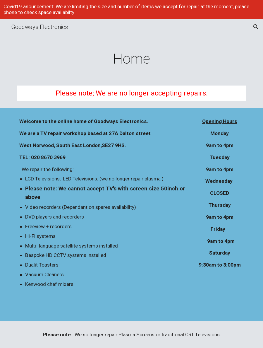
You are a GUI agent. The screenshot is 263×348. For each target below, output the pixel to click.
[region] (131, 9)
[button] (256, 27)
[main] (131, 57)
